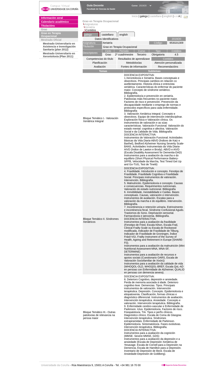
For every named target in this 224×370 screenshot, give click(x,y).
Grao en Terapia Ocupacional (51, 35)
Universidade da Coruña (55, 365)
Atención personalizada (168, 62)
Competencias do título (99, 58)
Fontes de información (134, 66)
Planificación (99, 62)
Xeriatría (90, 27)
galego (88, 34)
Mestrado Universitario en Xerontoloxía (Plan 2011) (59, 55)
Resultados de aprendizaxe (134, 58)
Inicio (135, 16)
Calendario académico (55, 21)
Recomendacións (168, 66)
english (168, 16)
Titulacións (48, 25)
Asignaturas (91, 24)
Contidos (168, 58)
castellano (156, 16)
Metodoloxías (134, 62)
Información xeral (52, 17)
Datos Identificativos (106, 38)
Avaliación (100, 66)
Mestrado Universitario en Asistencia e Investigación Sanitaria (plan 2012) (59, 46)
